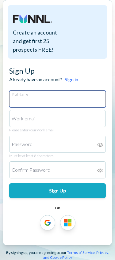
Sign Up (57, 190)
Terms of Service (81, 252)
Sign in (71, 79)
